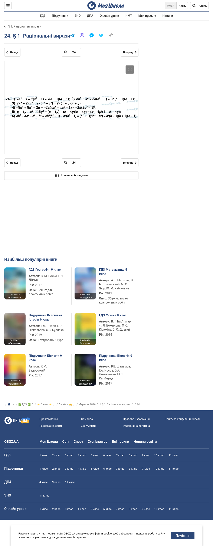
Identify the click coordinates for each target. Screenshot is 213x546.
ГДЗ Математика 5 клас (113, 272)
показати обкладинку (14, 296)
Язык (182, 5)
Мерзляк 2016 (87, 404)
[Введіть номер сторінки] (71, 52)
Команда (87, 419)
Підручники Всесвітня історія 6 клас (45, 317)
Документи (88, 425)
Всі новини (120, 442)
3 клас (69, 455)
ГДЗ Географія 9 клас (45, 270)
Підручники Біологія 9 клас (45, 358)
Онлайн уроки (109, 15)
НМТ (128, 15)
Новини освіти (145, 442)
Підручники (60, 15)
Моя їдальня (147, 15)
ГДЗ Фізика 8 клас (113, 315)
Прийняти (183, 535)
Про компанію (48, 419)
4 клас (82, 455)
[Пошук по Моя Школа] (199, 5)
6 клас (107, 455)
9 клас (146, 455)
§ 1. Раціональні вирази (24, 26)
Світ (65, 442)
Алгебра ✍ (65, 404)
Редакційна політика (136, 425)
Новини (168, 15)
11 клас (173, 455)
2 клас (56, 455)
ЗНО (78, 15)
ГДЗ (43, 15)
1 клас (43, 455)
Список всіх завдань (71, 175)
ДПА (90, 15)
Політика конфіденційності (182, 419)
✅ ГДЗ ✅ (24, 404)
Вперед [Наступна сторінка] (128, 52)
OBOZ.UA (11, 442)
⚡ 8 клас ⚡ (44, 404)
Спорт (78, 442)
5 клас (95, 455)
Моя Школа (48, 442)
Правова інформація (136, 419)
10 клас (159, 455)
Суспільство (98, 442)
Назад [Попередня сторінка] (14, 52)
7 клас (120, 455)
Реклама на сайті (50, 425)
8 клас (133, 455)
